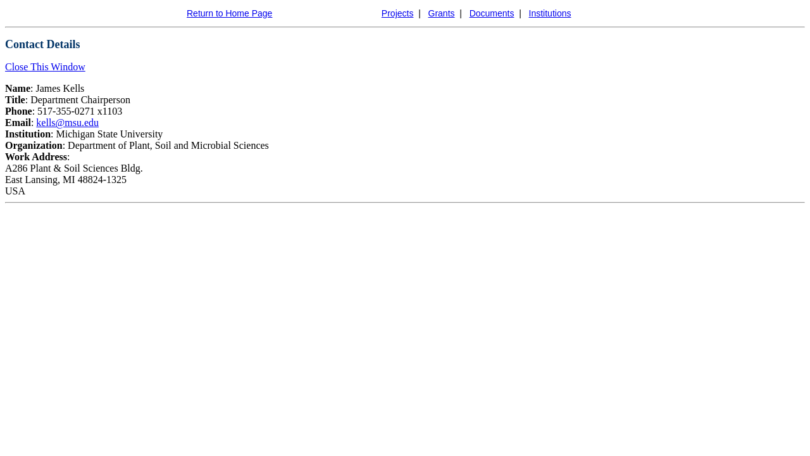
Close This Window (45, 66)
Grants (441, 13)
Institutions (550, 13)
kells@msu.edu (67, 122)
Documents (492, 13)
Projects (398, 13)
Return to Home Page (229, 13)
